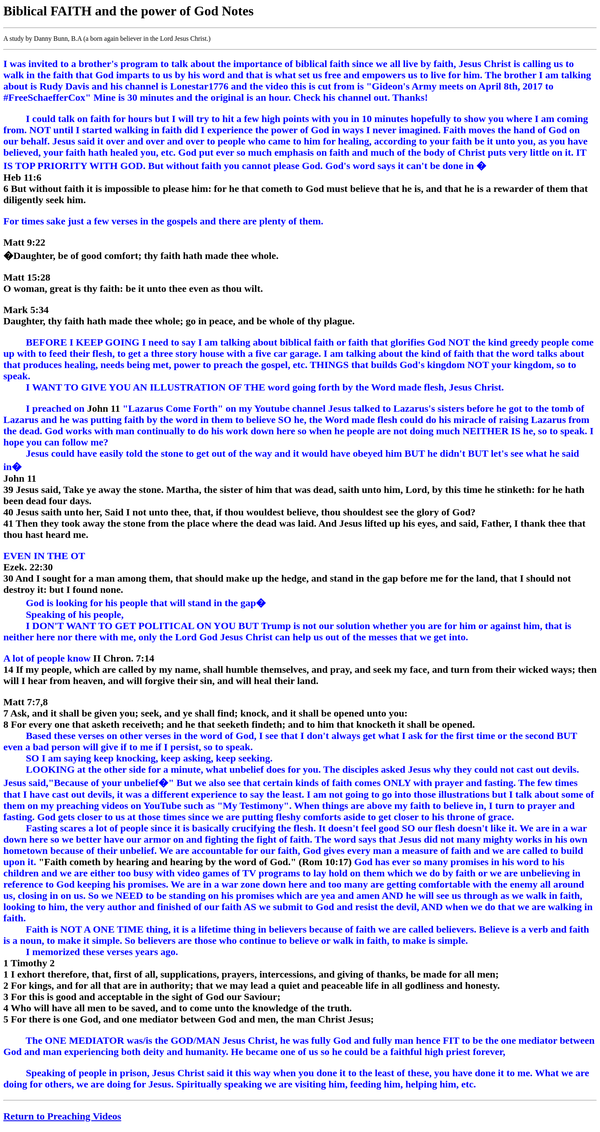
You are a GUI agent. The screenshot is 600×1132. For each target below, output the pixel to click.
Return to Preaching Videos (62, 1116)
